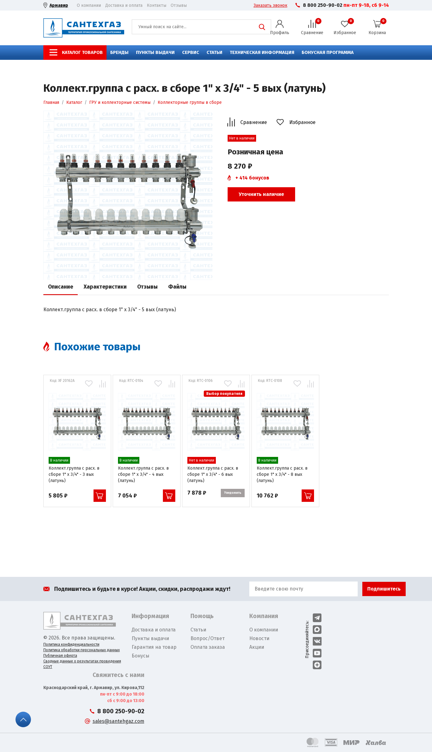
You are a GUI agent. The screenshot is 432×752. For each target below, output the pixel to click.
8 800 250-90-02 (322, 5)
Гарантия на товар (154, 647)
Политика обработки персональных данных (81, 650)
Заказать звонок (270, 5)
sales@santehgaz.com (118, 721)
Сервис (190, 52)
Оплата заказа (207, 647)
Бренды (119, 52)
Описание (60, 287)
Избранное (302, 122)
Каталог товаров (82, 52)
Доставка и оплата (123, 5)
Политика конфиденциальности (71, 644)
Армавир (59, 5)
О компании (89, 5)
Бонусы (140, 656)
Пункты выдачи (155, 52)
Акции (256, 647)
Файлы (177, 287)
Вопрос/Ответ (207, 638)
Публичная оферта (60, 655)
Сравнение (253, 122)
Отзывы (179, 5)
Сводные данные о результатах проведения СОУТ (82, 664)
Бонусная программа (328, 52)
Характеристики (105, 287)
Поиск (262, 27)
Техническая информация (262, 52)
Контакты (156, 5)
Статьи (214, 52)
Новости (259, 638)
